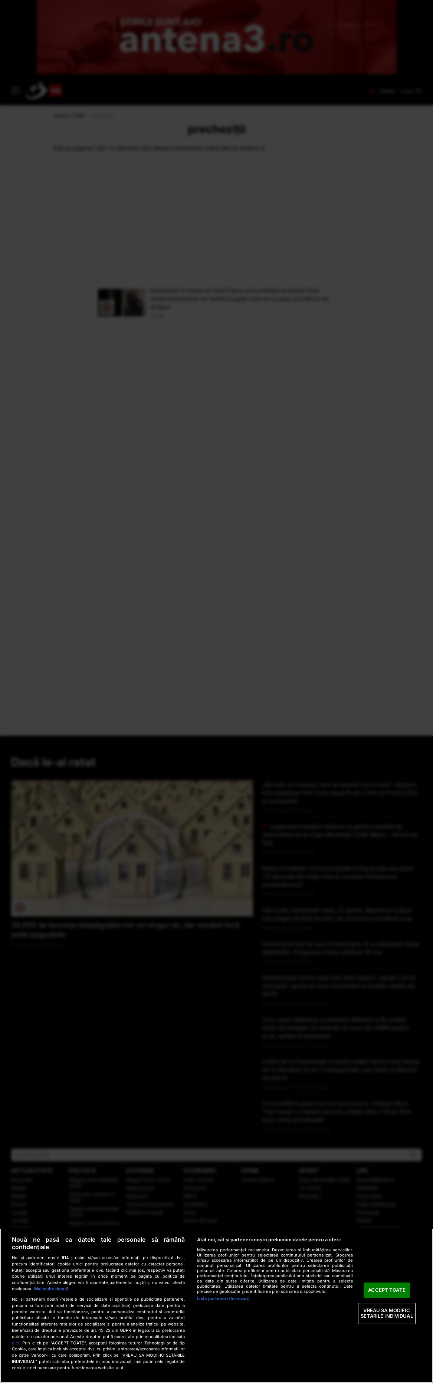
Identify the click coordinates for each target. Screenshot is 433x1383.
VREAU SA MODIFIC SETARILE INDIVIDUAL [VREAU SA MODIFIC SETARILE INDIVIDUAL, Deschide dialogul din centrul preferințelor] (387, 1313)
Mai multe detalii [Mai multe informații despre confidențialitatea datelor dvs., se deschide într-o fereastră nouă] (51, 1288)
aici (15, 1343)
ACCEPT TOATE (387, 1290)
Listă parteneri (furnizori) (223, 1298)
